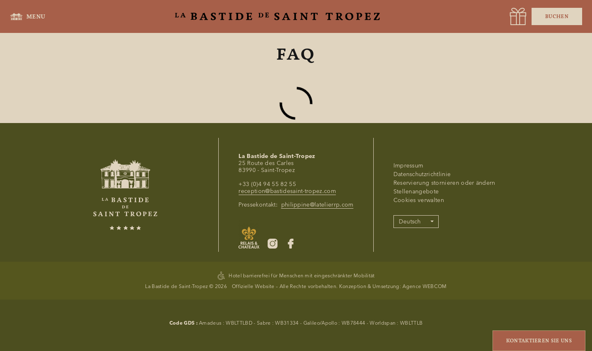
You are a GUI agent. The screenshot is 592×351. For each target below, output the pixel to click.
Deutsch (410, 221)
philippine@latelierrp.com (317, 204)
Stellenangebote (416, 191)
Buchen (557, 16)
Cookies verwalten (418, 200)
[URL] (518, 16)
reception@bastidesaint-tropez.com (287, 191)
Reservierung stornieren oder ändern (444, 182)
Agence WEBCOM (424, 286)
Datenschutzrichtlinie (422, 174)
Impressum (408, 165)
